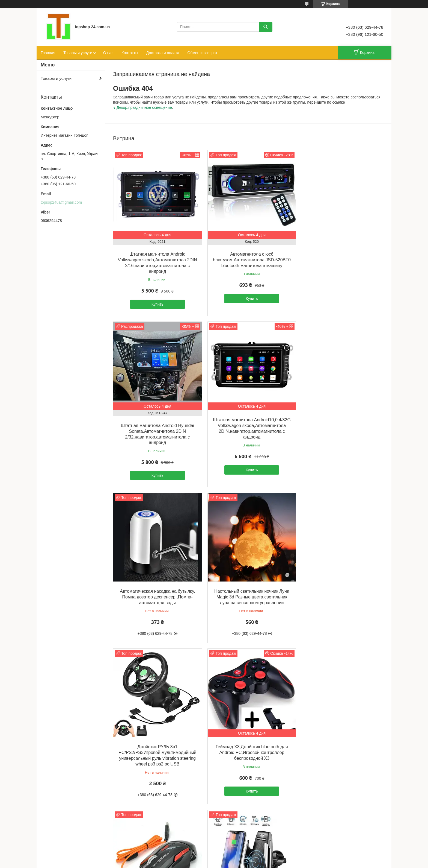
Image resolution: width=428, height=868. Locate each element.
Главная (48, 53)
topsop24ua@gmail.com (61, 202)
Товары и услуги (77, 53)
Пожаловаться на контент (210, 863)
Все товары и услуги (246, 825)
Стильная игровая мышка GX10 (339, 583)
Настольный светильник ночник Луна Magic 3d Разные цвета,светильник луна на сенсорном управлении (339, 420)
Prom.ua (237, 858)
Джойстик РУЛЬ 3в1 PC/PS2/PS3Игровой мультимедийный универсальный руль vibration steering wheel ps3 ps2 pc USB (156, 595)
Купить (156, 301)
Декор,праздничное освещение (144, 107)
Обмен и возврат (203, 53)
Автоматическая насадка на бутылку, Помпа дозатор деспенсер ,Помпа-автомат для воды (248, 420)
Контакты (129, 53)
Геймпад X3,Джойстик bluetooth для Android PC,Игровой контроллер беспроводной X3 (248, 589)
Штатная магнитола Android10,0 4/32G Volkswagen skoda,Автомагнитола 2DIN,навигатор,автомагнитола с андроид (156, 426)
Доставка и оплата (162, 53)
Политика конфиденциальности (257, 863)
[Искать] (265, 27)
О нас (108, 53)
